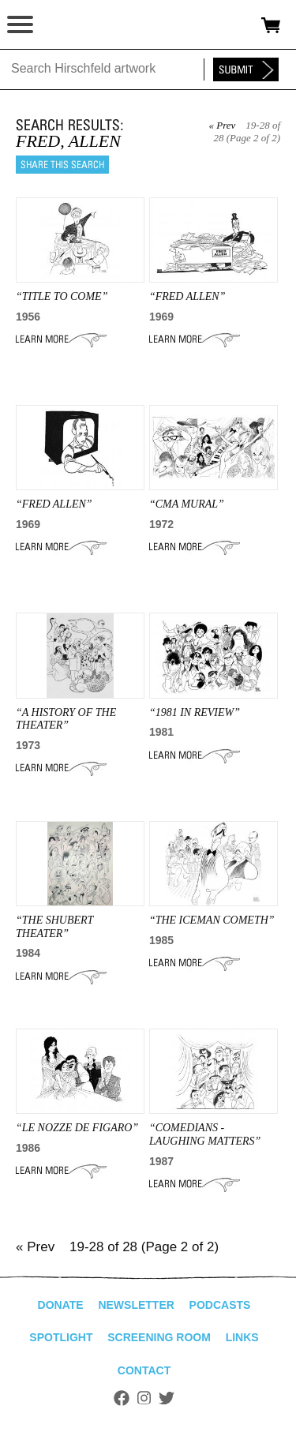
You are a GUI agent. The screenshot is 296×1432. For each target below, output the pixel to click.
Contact (144, 1370)
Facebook (121, 1398)
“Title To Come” (61, 296)
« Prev (221, 125)
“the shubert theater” (54, 926)
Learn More (61, 339)
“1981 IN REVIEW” (194, 712)
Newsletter (136, 1305)
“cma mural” (186, 504)
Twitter (166, 1398)
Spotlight (60, 1337)
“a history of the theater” (66, 719)
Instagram (144, 1398)
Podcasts (220, 1305)
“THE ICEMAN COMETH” (212, 920)
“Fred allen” (187, 296)
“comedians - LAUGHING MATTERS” (204, 1134)
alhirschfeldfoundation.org (67, 25)
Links (242, 1337)
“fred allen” (54, 504)
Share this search (62, 165)
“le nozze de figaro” (77, 1128)
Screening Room (159, 1337)
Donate (61, 1305)
